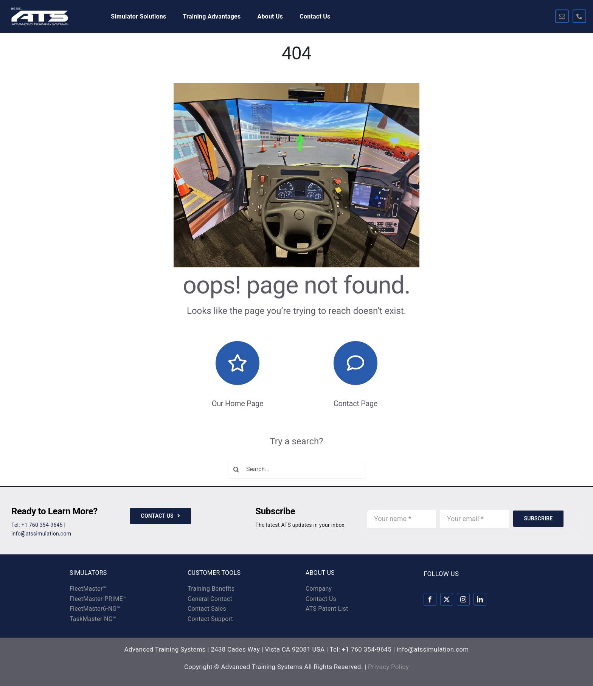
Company (319, 588)
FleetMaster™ (88, 588)
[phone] (579, 16)
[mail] (562, 16)
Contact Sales (207, 608)
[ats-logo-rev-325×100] (39, 10)
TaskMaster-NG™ (93, 618)
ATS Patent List (327, 608)
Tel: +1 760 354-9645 (37, 525)
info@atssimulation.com (41, 534)
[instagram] (463, 599)
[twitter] (446, 599)
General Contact (210, 598)
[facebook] (430, 599)
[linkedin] (479, 599)
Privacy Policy (388, 666)
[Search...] (296, 469)
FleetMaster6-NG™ (95, 608)
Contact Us (321, 598)
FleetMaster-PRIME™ (98, 598)
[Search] (236, 469)
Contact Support (210, 618)
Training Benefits (211, 588)
